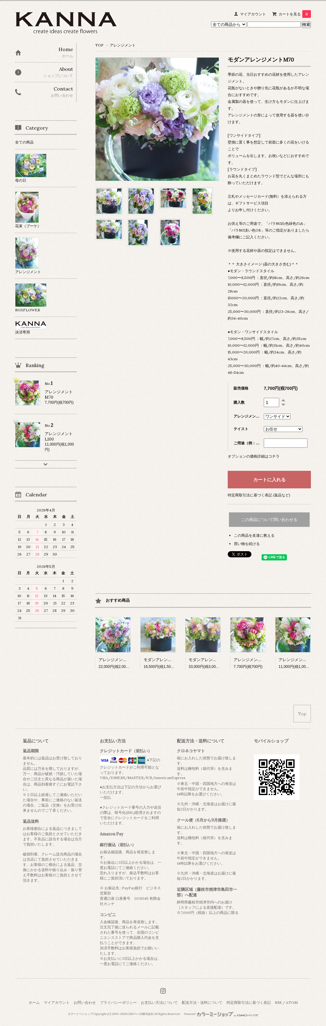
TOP (99, 45)
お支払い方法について (159, 1002)
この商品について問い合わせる (269, 519)
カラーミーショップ (79, 1014)
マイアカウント (253, 14)
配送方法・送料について (202, 1002)
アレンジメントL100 (297, 659)
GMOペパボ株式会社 (140, 1014)
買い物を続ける (247, 543)
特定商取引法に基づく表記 (248, 1002)
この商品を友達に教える (254, 535)
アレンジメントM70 (252, 659)
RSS (278, 1002)
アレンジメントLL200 (119, 659)
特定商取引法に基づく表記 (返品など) (259, 495)
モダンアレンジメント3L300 (215, 659)
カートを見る (295, 14)
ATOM (292, 1002)
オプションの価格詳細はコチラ (253, 456)
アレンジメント (123, 45)
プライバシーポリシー (118, 1002)
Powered (221, 1014)
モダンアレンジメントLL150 (169, 659)
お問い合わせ (85, 1002)
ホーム (34, 1002)
